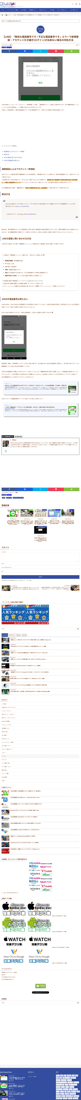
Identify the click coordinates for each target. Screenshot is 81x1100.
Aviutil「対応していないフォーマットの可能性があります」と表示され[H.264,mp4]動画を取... (40, 539)
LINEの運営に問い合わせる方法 (13, 157)
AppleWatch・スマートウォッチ (9, 707)
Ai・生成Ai (44, 509)
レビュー (58, 1080)
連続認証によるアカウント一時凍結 (14, 151)
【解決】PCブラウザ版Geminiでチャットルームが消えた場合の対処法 (54, 522)
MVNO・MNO (5, 731)
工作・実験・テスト (74, 10)
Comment (4, 552)
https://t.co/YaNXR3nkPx (22, 206)
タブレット (76, 1082)
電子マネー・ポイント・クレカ (8, 718)
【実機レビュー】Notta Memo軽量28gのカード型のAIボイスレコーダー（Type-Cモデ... (29, 652)
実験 (61, 1077)
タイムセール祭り (60, 1084)
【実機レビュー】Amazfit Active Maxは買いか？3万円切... (23, 836)
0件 (11, 45)
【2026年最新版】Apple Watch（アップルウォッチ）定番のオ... (24, 817)
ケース (67, 1087)
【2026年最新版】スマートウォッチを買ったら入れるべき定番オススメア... (26, 804)
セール (66, 1084)
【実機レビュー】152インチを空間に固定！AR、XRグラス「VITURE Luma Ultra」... (28, 659)
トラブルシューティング (18, 497)
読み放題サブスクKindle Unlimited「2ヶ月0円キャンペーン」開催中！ (25, 665)
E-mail (3, 567)
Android (65, 1098)
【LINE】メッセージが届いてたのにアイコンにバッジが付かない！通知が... (17, 1093)
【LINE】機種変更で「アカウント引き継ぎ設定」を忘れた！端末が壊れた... (17, 1086)
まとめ (62, 1091)
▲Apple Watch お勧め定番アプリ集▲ (35, 947)
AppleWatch (59, 1098)
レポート (4, 752)
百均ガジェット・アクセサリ (8, 714)
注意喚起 (69, 1075)
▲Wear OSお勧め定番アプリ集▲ (34, 963)
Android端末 (23, 10)
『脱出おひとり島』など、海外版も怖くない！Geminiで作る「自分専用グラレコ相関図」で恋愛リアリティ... (40, 523)
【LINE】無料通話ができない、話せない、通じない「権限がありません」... (17, 1078)
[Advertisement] (40, 130)
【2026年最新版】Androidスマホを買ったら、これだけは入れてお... (25, 829)
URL (2, 571)
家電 (57, 1077)
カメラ (70, 1089)
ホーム (3, 10)
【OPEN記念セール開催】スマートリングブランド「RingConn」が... (25, 849)
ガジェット (65, 1089)
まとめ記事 (52, 10)
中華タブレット (66, 1077)
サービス (4, 47)
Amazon (70, 1098)
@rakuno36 (9, 204)
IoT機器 (67, 1093)
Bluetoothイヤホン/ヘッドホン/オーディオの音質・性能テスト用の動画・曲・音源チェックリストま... (26, 523)
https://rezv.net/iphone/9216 (10, 408)
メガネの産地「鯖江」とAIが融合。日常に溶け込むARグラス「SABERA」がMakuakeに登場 (30, 691)
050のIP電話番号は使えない (12, 160)
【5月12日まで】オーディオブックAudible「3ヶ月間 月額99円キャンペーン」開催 (28, 646)
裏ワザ (57, 1075)
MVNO (69, 1091)
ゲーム (63, 1087)
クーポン (72, 1087)
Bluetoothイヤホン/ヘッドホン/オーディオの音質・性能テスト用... (24, 810)
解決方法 (6, 154)
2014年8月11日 (32, 214)
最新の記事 (19, 436)
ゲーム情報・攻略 (5, 763)
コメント (13, 492)
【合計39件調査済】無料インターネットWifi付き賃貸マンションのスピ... (26, 823)
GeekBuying (72, 1093)
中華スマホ (73, 1077)
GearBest (58, 1096)
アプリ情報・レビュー (42, 526)
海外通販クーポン (32, 10)
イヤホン (75, 1089)
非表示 (14, 146)
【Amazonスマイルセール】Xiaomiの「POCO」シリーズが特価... (24, 842)
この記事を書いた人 (8, 436)
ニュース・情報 (5, 773)
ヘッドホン (64, 1080)
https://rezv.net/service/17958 (10, 386)
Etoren (63, 1096)
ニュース (69, 1080)
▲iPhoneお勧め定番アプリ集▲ (34, 916)
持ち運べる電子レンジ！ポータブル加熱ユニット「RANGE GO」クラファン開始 (27, 678)
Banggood (76, 1096)
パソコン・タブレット (6, 711)
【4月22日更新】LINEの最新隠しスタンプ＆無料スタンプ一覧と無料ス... (25, 791)
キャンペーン (59, 1089)
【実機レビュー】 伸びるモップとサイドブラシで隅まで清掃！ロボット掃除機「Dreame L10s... (31, 640)
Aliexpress (75, 1098)
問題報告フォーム (24, 244)
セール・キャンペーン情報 (12, 10)
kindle (57, 1093)
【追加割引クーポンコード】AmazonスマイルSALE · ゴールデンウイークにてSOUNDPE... (29, 672)
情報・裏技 (4, 770)
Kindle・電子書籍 (5, 721)
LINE (10, 14)
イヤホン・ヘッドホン (6, 725)
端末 (61, 1075)
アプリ (57, 1091)
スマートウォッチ (73, 1084)
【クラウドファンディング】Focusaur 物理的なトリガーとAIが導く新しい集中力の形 (28, 685)
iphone (3, 780)
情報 (77, 1075)
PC (65, 1091)
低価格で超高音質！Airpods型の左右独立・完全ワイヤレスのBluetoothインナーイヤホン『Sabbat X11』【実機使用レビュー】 (55, 589)
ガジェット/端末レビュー (62, 10)
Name (3, 563)
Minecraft (74, 1091)
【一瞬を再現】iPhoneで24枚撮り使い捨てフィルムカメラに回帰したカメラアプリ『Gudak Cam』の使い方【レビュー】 (25, 588)
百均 (65, 1075)
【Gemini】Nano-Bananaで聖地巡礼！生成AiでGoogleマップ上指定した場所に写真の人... (67, 523)
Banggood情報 (69, 1096)
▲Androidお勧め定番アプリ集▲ (34, 931)
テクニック (4, 14)
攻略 (73, 1075)
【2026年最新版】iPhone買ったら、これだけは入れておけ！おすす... (25, 797)
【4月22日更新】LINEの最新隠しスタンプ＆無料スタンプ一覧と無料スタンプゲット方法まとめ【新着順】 (13, 523)
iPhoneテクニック (43, 10)
